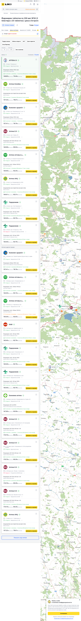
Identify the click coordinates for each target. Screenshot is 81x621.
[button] (41, 237)
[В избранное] (36, 59)
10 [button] (76, 310)
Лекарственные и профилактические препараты (23, 13)
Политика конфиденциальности (63, 618)
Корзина (37, 4)
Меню (3, 4)
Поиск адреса (2, 34)
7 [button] (61, 311)
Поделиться (17, 25)
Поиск (3, 9)
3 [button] (49, 370)
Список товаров (34, 4)
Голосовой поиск (37, 9)
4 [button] (79, 261)
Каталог (6, 13)
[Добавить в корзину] (31, 77)
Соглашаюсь (63, 613)
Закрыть (79, 599)
